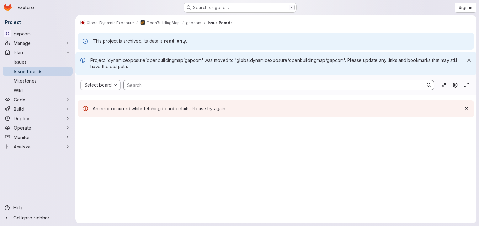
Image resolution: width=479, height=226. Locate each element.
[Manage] (38, 43)
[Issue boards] (38, 71)
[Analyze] (38, 146)
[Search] (270, 85)
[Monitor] (38, 137)
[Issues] (38, 61)
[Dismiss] (469, 60)
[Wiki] (38, 90)
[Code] (38, 99)
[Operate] (38, 127)
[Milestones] (38, 80)
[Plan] (38, 52)
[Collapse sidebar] (38, 217)
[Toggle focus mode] (466, 85)
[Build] (38, 109)
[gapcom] (38, 33)
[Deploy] (38, 118)
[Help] (38, 207)
